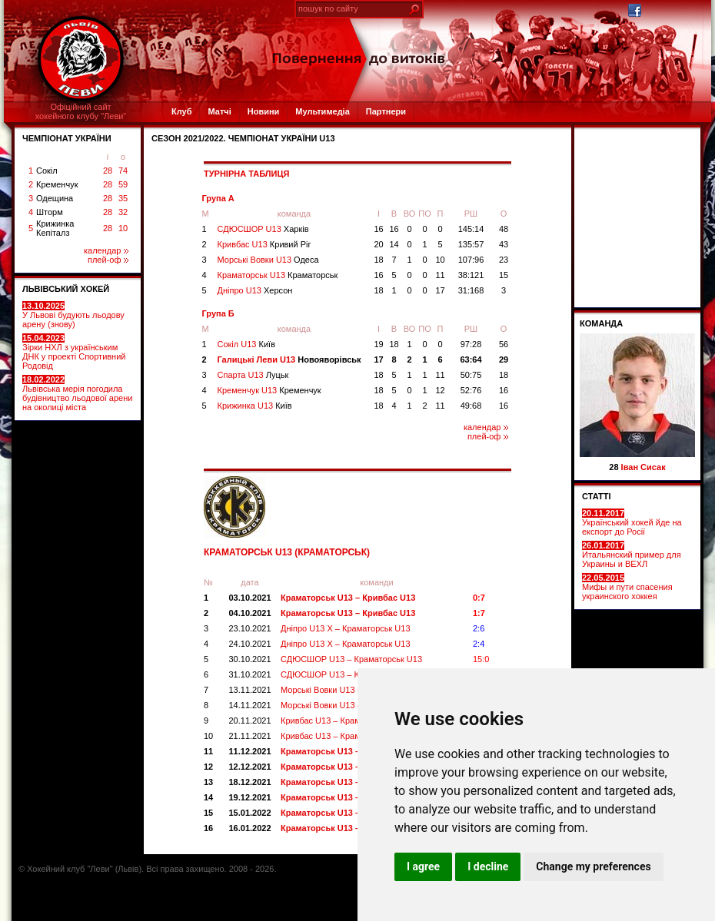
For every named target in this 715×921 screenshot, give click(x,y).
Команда (601, 323)
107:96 (471, 259)
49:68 (471, 405)
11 (439, 275)
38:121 (471, 275)
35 (123, 198)
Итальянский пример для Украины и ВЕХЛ (631, 554)
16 (378, 229)
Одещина (54, 198)
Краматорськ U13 (278, 275)
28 (107, 170)
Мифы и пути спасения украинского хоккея (627, 587)
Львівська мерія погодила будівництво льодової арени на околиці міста (77, 393)
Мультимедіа (322, 111)
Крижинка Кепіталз (55, 228)
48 (503, 229)
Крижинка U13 (255, 405)
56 (503, 344)
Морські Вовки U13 (268, 259)
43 (503, 244)
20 (378, 244)
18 (378, 259)
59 (123, 184)
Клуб (181, 111)
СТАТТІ (596, 496)
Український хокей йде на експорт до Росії (632, 522)
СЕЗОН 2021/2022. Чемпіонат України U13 (243, 138)
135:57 (471, 244)
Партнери (386, 111)
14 (393, 244)
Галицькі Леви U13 (289, 359)
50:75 (471, 374)
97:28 (471, 344)
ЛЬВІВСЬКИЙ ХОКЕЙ (65, 288)
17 (439, 290)
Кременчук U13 (269, 390)
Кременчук (57, 184)
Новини (264, 111)
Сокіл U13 (247, 344)
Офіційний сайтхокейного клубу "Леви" (81, 111)
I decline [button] (487, 866)
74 (123, 170)
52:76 (471, 390)
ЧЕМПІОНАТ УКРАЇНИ (66, 138)
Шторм (49, 212)
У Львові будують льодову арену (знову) (73, 315)
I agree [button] (423, 866)
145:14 (471, 229)
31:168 (471, 290)
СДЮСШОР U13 (263, 229)
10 (123, 228)
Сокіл (47, 170)
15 (503, 275)
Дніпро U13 (255, 290)
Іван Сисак (643, 467)
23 (503, 259)
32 (123, 212)
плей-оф (108, 259)
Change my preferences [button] (593, 866)
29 (503, 359)
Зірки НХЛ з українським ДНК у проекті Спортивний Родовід (73, 351)
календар (106, 250)
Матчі (219, 111)
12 (439, 390)
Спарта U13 (253, 374)
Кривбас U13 (264, 244)
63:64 (470, 359)
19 (378, 344)
